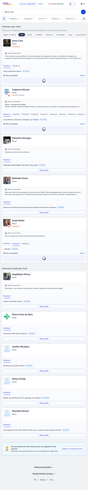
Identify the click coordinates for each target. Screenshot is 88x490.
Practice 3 (25, 114)
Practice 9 (81, 114)
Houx (70, 35)
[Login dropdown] (72, 3)
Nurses (43, 480)
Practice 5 (44, 114)
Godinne (39, 35)
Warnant (49, 35)
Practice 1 (7, 66)
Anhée (29, 35)
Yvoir (22, 35)
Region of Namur (9, 35)
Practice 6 (53, 114)
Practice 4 (34, 114)
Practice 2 (16, 66)
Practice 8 (72, 114)
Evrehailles (60, 35)
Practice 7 (62, 114)
